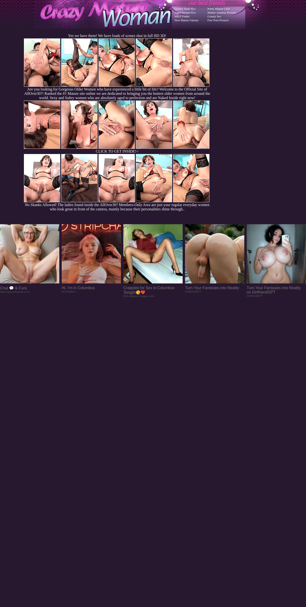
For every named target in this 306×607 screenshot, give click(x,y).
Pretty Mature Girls (219, 9)
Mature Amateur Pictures (222, 12)
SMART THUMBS (161, 511)
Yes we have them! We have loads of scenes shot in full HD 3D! (117, 36)
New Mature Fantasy (187, 20)
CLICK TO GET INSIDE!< (117, 151)
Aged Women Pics (185, 12)
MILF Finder (182, 16)
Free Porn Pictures (218, 20)
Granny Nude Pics (185, 9)
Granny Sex (214, 16)
